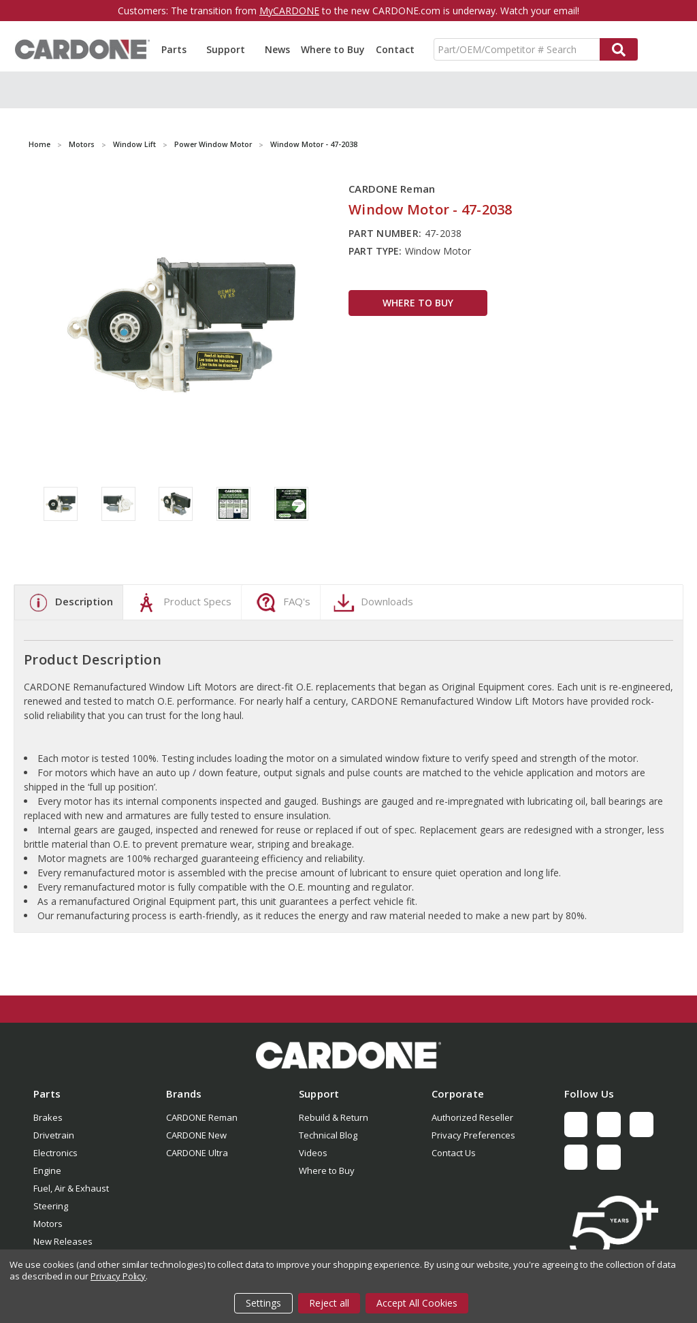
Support (230, 49)
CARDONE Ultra (197, 1153)
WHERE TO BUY (418, 302)
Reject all (329, 1302)
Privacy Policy (118, 1276)
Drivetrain (53, 1135)
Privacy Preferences (473, 1135)
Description (69, 602)
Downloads (371, 602)
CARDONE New (196, 1135)
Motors (48, 1223)
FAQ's (281, 602)
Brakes (48, 1117)
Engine (47, 1170)
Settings (263, 1302)
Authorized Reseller (472, 1117)
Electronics (55, 1153)
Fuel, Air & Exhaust (71, 1188)
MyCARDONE (289, 10)
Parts (178, 49)
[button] (348, 1055)
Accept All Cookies (416, 1302)
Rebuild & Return (333, 1117)
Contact (395, 49)
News (277, 49)
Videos (313, 1153)
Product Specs (182, 602)
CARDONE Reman (202, 1117)
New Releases (63, 1241)
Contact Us (454, 1153)
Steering (50, 1206)
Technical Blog (328, 1135)
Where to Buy (333, 49)
